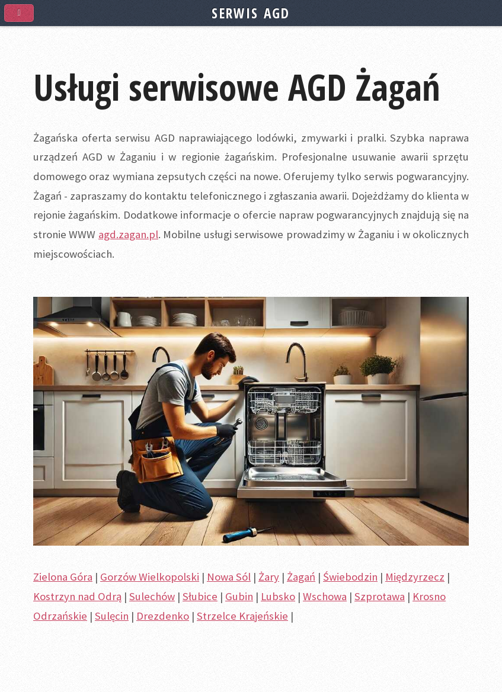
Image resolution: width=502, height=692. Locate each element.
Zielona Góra (62, 577)
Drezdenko (162, 616)
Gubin (239, 596)
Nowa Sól (229, 577)
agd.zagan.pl (128, 234)
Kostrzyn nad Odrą (77, 596)
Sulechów (152, 596)
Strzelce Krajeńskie (242, 616)
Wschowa (325, 596)
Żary (268, 577)
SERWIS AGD (251, 13)
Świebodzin (350, 577)
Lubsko (278, 596)
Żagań (301, 577)
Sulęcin (112, 616)
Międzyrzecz (415, 577)
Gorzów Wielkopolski (149, 577)
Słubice (200, 596)
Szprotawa (379, 596)
